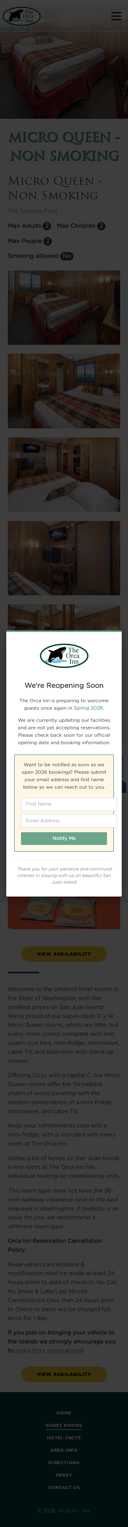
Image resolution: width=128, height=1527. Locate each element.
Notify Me (64, 838)
